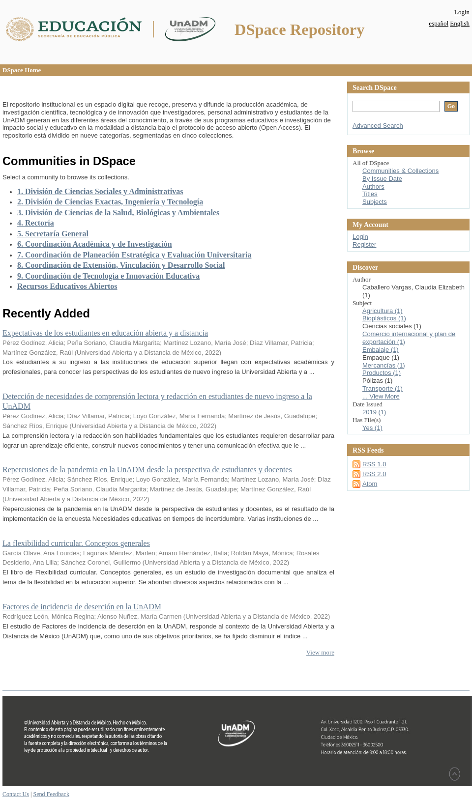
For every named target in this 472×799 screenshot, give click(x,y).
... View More (381, 396)
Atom (369, 483)
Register (364, 244)
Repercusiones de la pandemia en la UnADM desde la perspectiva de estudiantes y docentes (147, 469)
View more (320, 652)
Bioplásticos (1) (384, 318)
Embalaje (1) (380, 349)
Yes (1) (372, 427)
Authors (373, 186)
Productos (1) (381, 372)
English (460, 23)
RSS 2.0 (374, 474)
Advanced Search (378, 125)
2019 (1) (374, 412)
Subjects (374, 201)
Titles (370, 194)
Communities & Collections (400, 170)
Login (462, 12)
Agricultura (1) (382, 310)
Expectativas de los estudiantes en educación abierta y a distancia (105, 333)
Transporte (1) (382, 388)
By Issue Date (382, 178)
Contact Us (15, 794)
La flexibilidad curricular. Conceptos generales (76, 543)
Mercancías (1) (383, 365)
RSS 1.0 (374, 464)
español (438, 23)
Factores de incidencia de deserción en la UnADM (81, 606)
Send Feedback (51, 794)
